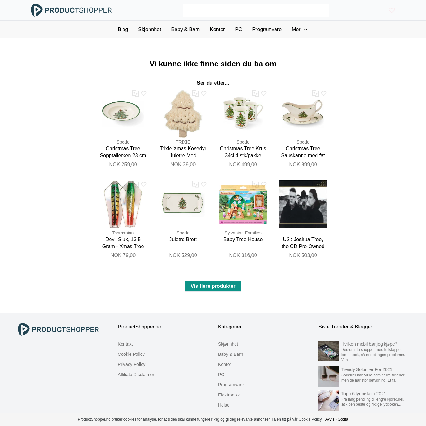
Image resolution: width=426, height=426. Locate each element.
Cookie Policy (131, 354)
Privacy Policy (131, 364)
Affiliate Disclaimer (136, 374)
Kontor (224, 364)
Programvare (231, 384)
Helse (224, 405)
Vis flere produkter (212, 286)
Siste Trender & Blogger (345, 326)
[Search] (256, 10)
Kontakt (125, 344)
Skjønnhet (228, 344)
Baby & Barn (230, 354)
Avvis (329, 419)
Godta (343, 419)
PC (221, 374)
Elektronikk (229, 394)
